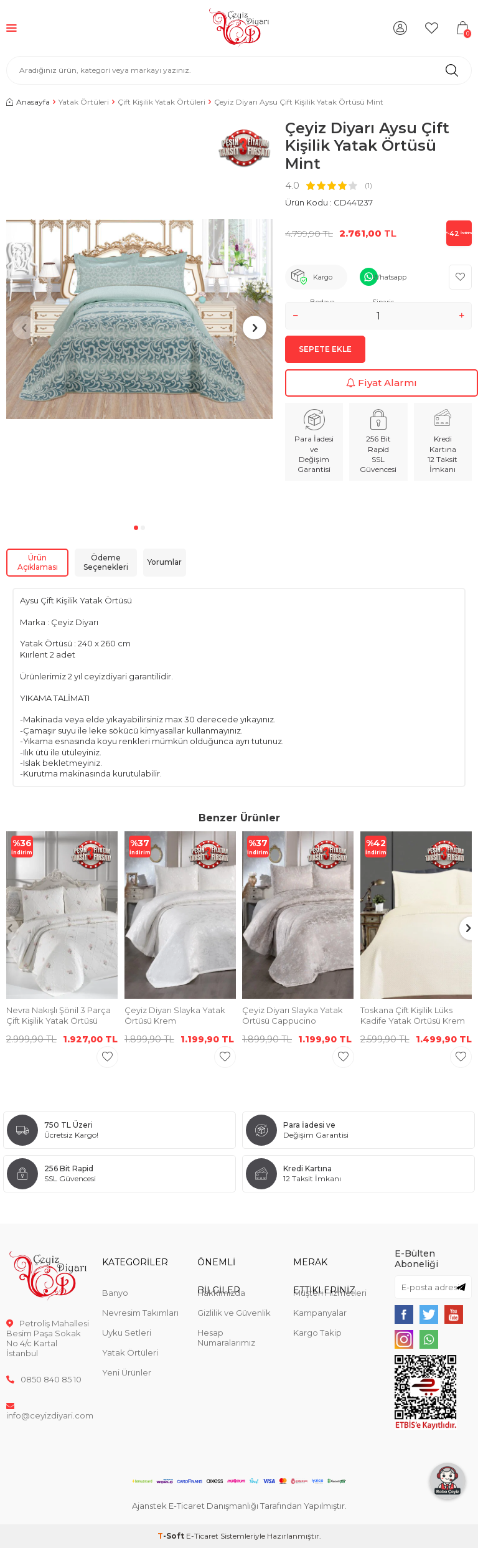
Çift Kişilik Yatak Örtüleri (161, 101)
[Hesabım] (400, 28)
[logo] (239, 28)
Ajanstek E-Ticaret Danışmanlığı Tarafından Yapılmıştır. (239, 1506)
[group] (139, 319)
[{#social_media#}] (404, 1314)
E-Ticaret (202, 1536)
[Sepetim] (462, 28)
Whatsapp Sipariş (389, 281)
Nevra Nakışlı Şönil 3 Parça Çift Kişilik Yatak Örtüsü (58, 1015)
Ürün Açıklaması (37, 562)
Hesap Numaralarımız (226, 1337)
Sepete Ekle (325, 349)
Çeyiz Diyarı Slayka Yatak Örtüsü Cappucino (292, 1015)
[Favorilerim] (431, 28)
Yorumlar (165, 562)
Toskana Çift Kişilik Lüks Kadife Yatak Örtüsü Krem (412, 1015)
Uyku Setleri (126, 1333)
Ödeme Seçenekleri (105, 562)
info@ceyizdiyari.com (48, 1410)
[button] (136, 528)
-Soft (171, 1536)
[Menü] (11, 28)
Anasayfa (28, 101)
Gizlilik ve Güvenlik (234, 1313)
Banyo (115, 1293)
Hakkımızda (221, 1293)
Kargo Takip (317, 1333)
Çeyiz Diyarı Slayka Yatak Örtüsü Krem (174, 1015)
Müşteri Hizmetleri (330, 1293)
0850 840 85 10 (44, 1379)
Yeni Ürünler (126, 1372)
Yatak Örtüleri (84, 101)
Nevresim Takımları (140, 1313)
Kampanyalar (320, 1313)
